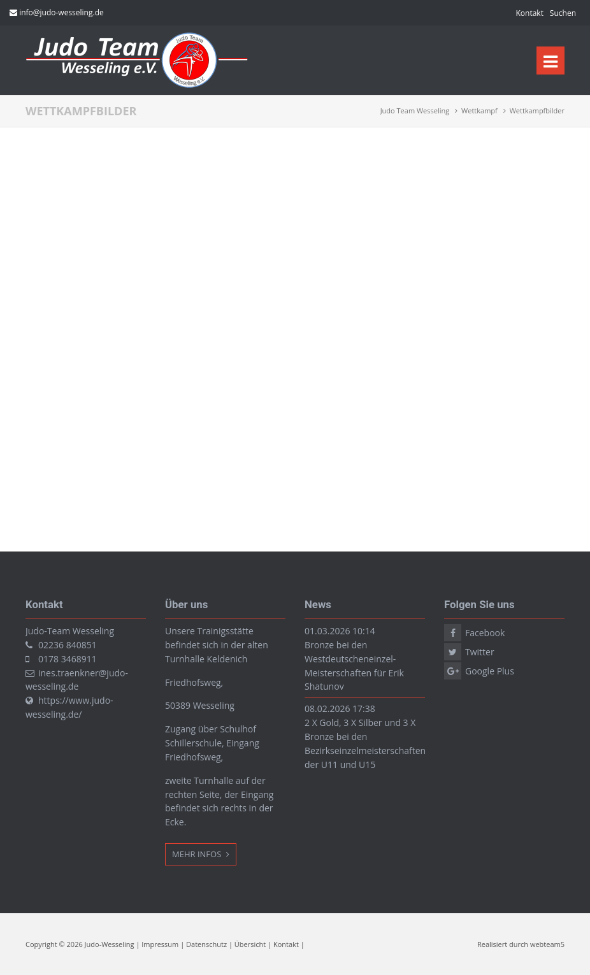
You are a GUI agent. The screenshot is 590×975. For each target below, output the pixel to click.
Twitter (479, 652)
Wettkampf (479, 110)
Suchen (563, 13)
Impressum (159, 944)
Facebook (485, 633)
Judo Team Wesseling (415, 110)
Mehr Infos (198, 854)
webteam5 (547, 944)
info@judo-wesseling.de (61, 12)
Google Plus (489, 671)
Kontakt (529, 13)
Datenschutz (206, 944)
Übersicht (250, 944)
